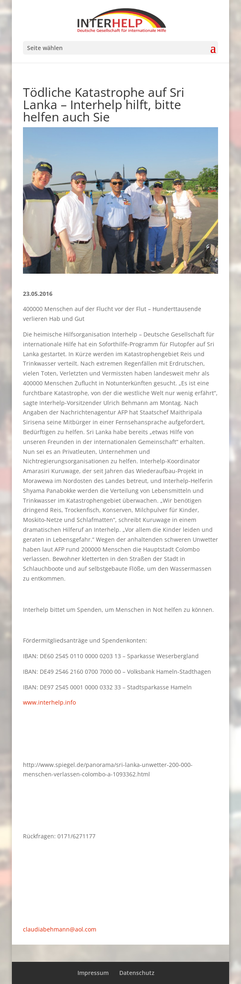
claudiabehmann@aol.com (59, 929)
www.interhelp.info (49, 702)
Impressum (93, 973)
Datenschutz (137, 973)
